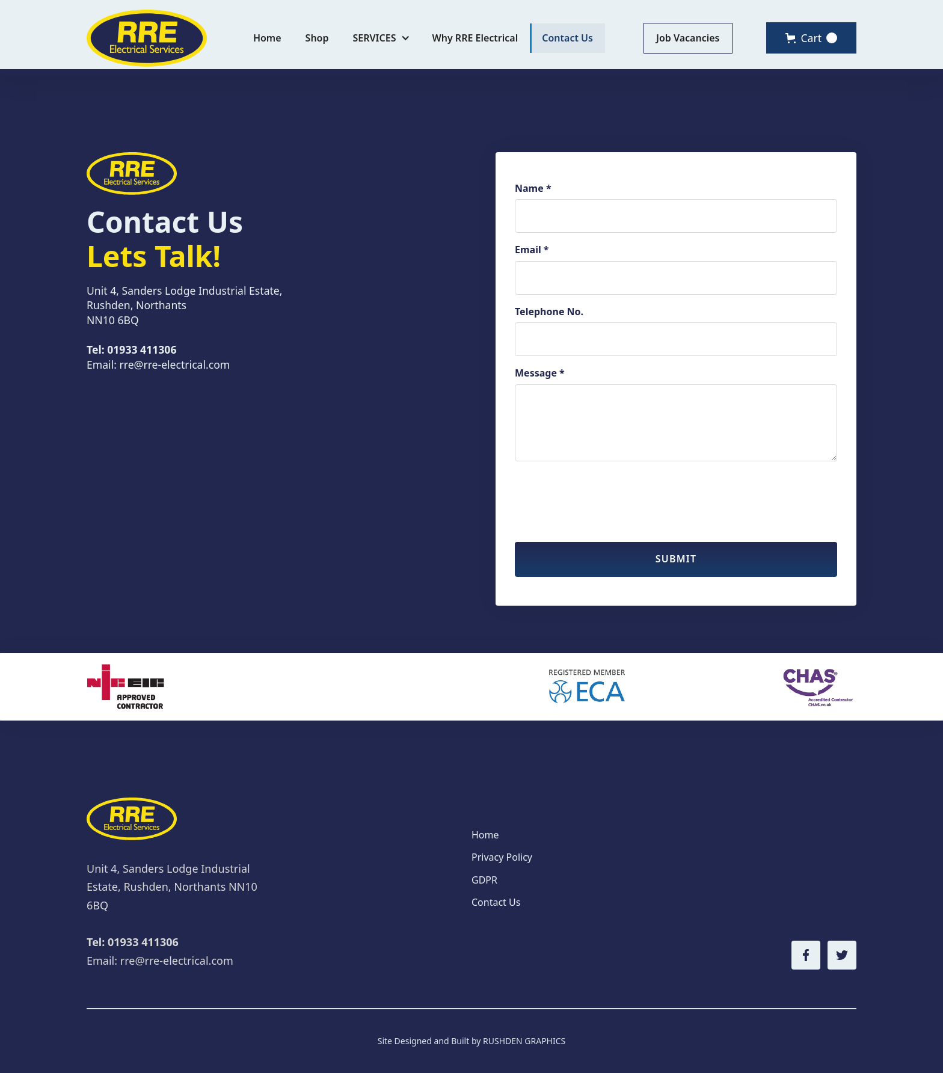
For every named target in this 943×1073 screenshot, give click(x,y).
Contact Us (567, 38)
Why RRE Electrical (475, 38)
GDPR (484, 880)
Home (267, 38)
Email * (532, 249)
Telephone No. (549, 311)
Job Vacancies (688, 38)
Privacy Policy (502, 857)
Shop (317, 38)
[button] (380, 38)
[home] (147, 38)
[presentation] (606, 494)
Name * (533, 188)
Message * (540, 373)
